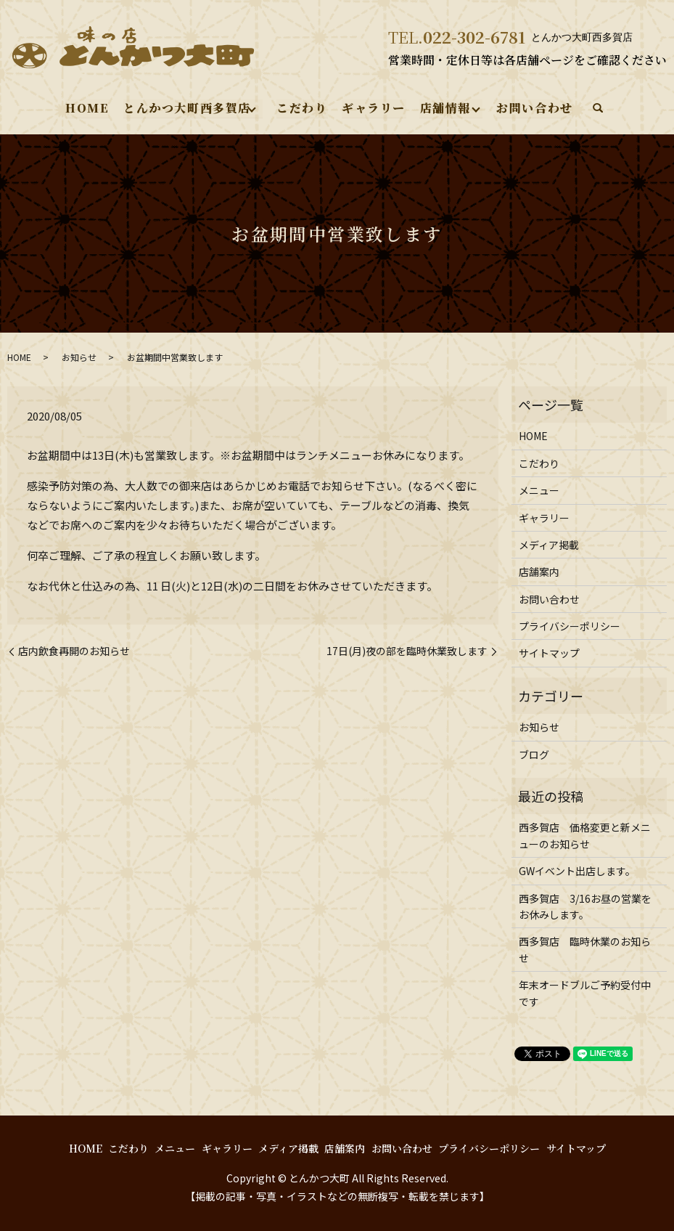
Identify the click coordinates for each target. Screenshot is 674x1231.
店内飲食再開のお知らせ (74, 651)
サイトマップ (549, 653)
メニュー (539, 490)
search (597, 109)
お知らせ (79, 357)
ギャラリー (374, 107)
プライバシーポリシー (569, 626)
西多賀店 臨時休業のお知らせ (585, 949)
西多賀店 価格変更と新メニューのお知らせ (585, 835)
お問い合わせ (534, 107)
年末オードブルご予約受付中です (585, 993)
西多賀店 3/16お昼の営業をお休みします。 (585, 906)
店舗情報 (444, 107)
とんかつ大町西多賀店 (187, 107)
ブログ (534, 754)
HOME (88, 107)
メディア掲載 (549, 544)
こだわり (301, 107)
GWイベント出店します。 (577, 871)
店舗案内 (539, 571)
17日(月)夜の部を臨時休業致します (407, 651)
